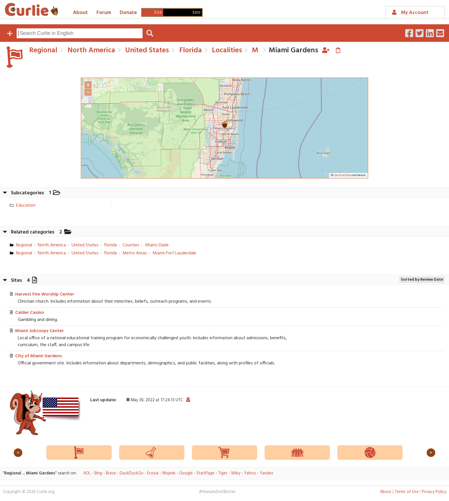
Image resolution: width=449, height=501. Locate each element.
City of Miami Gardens (38, 356)
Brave (111, 473)
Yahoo (250, 473)
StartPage (205, 473)
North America (90, 50)
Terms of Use (407, 492)
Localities (226, 50)
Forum (104, 13)
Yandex (266, 473)
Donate (128, 13)
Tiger (222, 473)
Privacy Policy (434, 492)
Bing (98, 473)
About (80, 13)
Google (186, 473)
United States (146, 50)
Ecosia (152, 473)
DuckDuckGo (131, 473)
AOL (87, 473)
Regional (43, 50)
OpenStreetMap (342, 175)
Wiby (235, 473)
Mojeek (169, 473)
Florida (190, 50)
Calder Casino (29, 312)
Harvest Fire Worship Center (44, 294)
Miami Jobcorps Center (39, 331)
